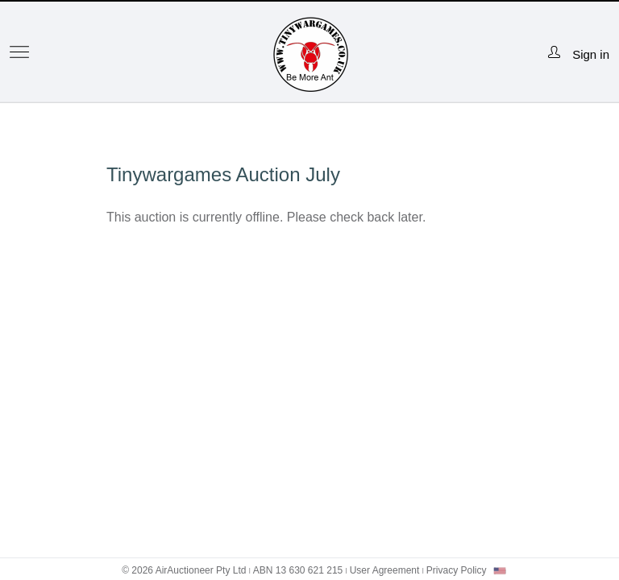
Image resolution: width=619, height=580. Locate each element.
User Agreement (385, 570)
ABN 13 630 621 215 (298, 570)
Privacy (456, 570)
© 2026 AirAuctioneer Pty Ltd (184, 570)
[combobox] (500, 570)
